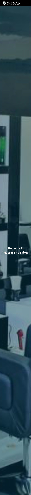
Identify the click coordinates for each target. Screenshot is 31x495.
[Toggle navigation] (28, 2)
